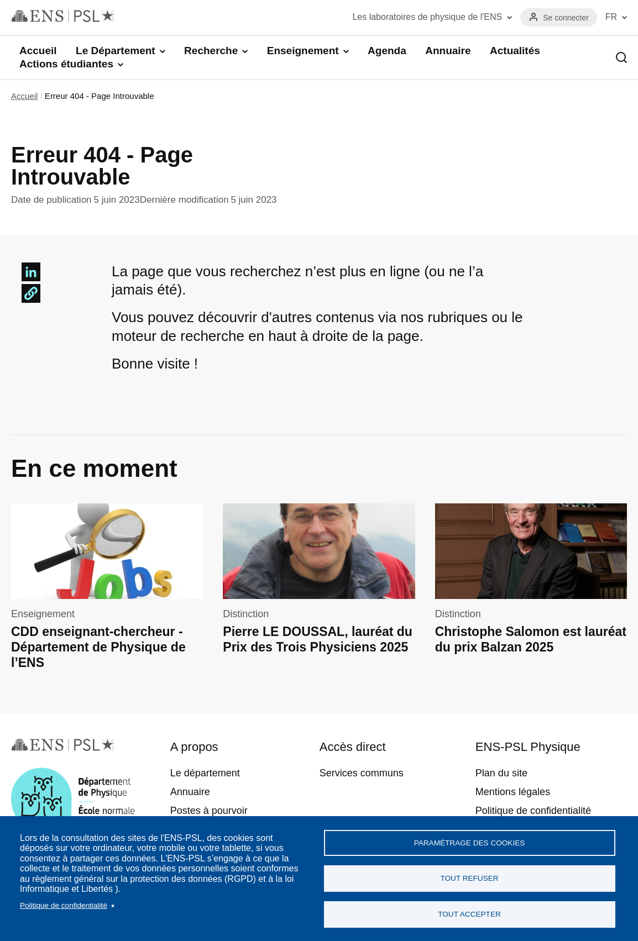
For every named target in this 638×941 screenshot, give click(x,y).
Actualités (515, 50)
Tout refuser (469, 878)
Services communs (362, 773)
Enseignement (303, 50)
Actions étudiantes (66, 64)
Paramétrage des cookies (469, 842)
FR (611, 17)
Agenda (387, 50)
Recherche (211, 50)
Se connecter (566, 17)
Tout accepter (469, 914)
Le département (205, 773)
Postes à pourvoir (209, 810)
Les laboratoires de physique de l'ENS (427, 17)
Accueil (38, 50)
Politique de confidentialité (63, 905)
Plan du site (501, 773)
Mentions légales (512, 791)
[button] (31, 293)
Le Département (115, 50)
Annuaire (447, 50)
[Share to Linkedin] (31, 271)
